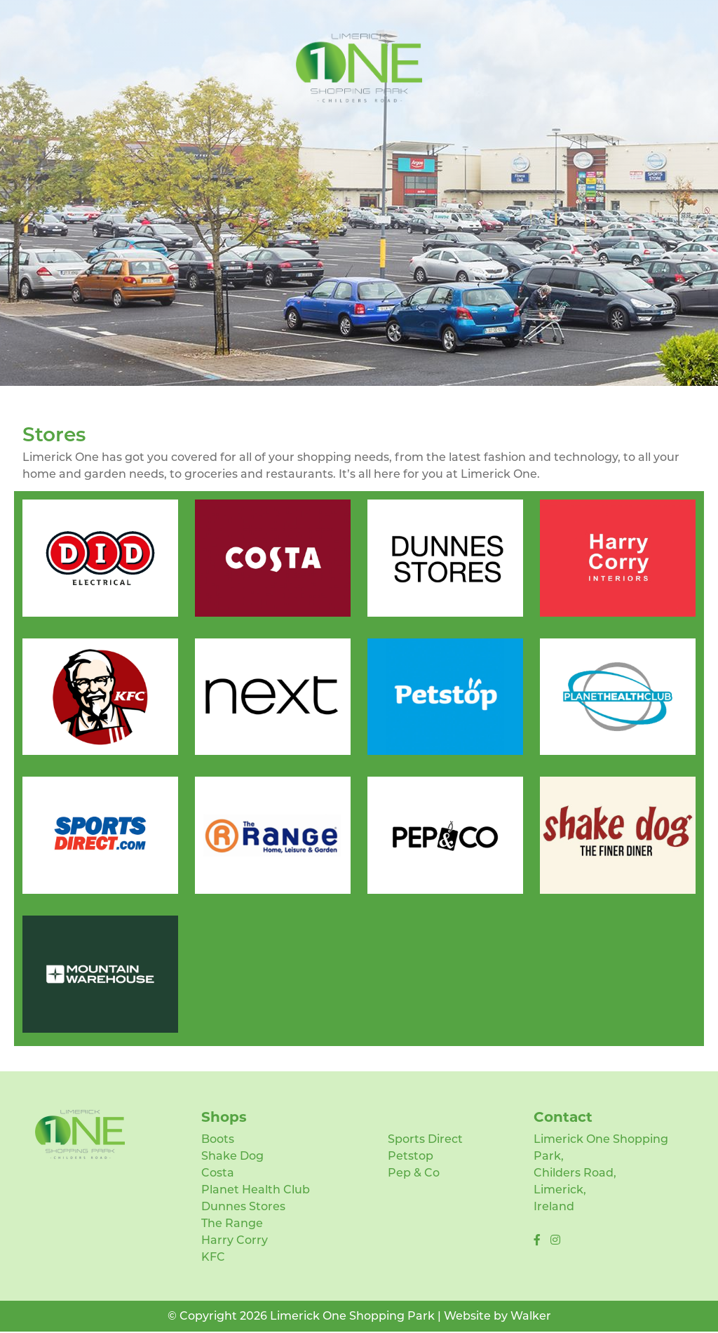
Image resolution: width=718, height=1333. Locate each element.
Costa (217, 1172)
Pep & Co (414, 1172)
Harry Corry (234, 1240)
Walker (530, 1315)
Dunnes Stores (243, 1206)
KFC (213, 1257)
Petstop (410, 1156)
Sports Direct (425, 1139)
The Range (232, 1223)
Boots (217, 1139)
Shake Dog (232, 1156)
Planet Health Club (255, 1189)
